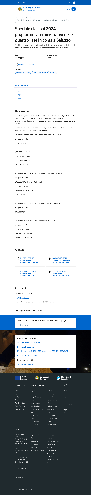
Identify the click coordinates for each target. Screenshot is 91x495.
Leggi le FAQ (35, 435)
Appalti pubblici (35, 403)
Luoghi (64, 410)
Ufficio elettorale (23, 298)
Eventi (64, 413)
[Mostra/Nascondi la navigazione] (4, 9)
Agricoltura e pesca (37, 391)
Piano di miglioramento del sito (52, 459)
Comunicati (65, 394)
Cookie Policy (51, 444)
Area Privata (19, 477)
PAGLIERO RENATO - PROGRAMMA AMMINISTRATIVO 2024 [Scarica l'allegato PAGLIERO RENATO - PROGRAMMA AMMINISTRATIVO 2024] (29, 273)
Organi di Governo (20, 394)
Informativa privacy (53, 441)
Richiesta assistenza (37, 450)
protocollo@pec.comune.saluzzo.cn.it (21, 458)
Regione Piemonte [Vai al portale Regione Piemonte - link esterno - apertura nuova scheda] (20, 3)
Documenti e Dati (20, 409)
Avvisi (64, 397)
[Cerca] (73, 9)
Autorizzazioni (35, 406)
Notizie (64, 391)
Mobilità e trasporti (52, 406)
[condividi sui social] (20, 64)
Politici (17, 397)
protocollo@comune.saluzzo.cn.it (21, 451)
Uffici (16, 391)
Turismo (49, 421)
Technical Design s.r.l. (27, 489)
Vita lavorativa (51, 424)
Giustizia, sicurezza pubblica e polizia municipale (52, 394)
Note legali (50, 447)
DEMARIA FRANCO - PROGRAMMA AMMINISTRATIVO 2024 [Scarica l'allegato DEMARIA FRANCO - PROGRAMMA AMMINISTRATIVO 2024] (29, 260)
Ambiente (34, 394)
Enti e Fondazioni (20, 406)
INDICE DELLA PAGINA (45, 85)
